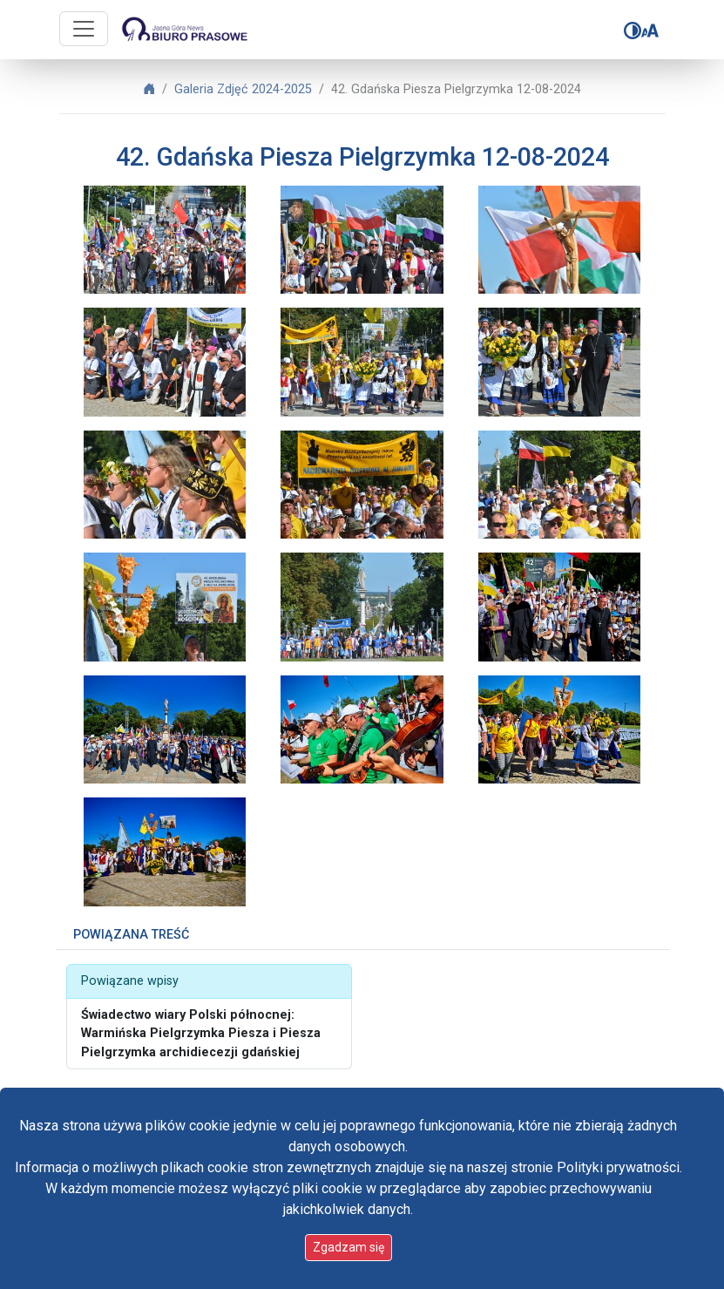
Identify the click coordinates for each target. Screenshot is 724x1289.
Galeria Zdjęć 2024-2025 (243, 89)
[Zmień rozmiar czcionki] (650, 30)
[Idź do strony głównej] (184, 29)
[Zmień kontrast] (632, 30)
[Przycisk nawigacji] (83, 28)
